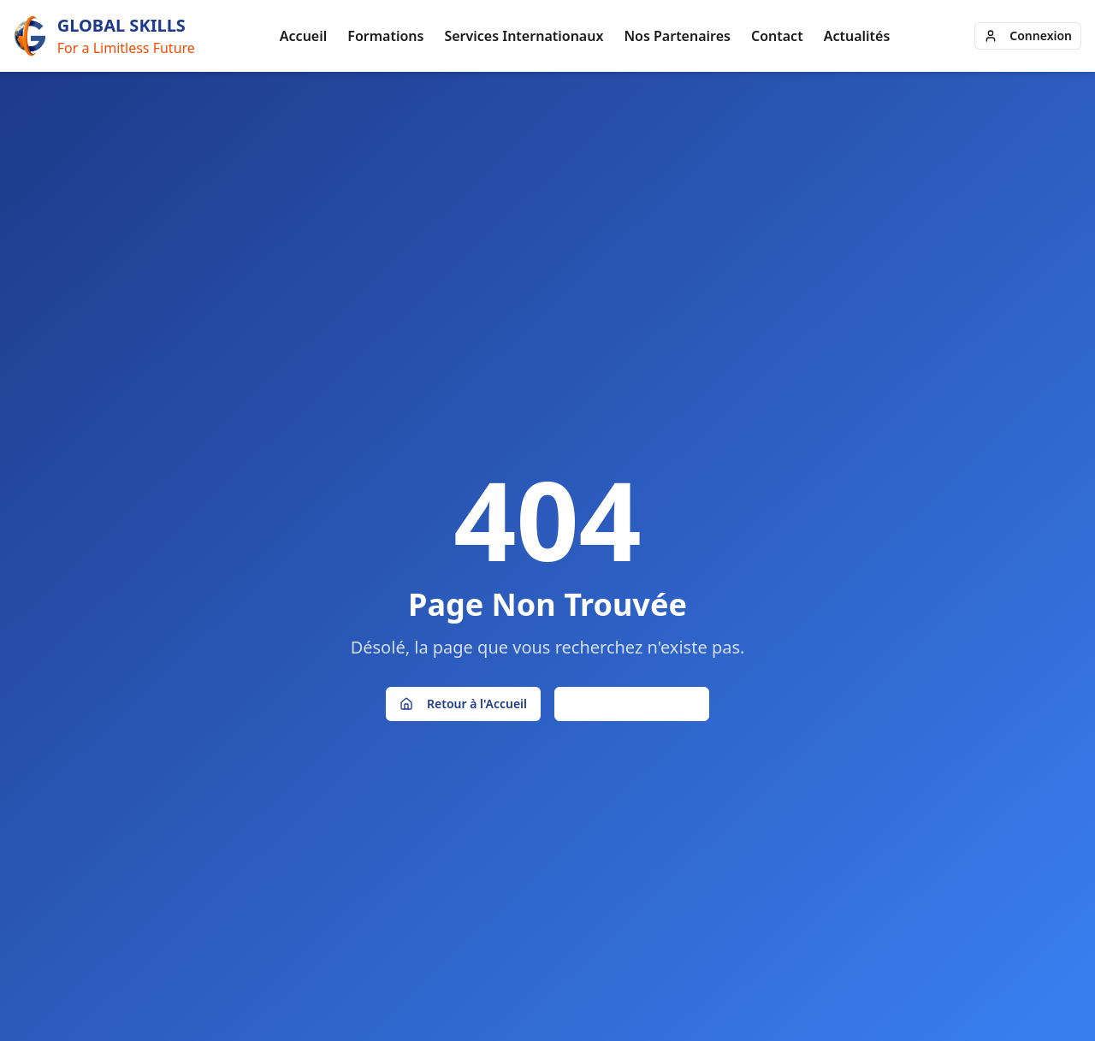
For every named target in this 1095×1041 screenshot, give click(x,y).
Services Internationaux (523, 36)
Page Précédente (632, 703)
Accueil (303, 36)
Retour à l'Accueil (463, 703)
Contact (777, 36)
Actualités (857, 36)
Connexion (1028, 35)
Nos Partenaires (677, 36)
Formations (385, 36)
